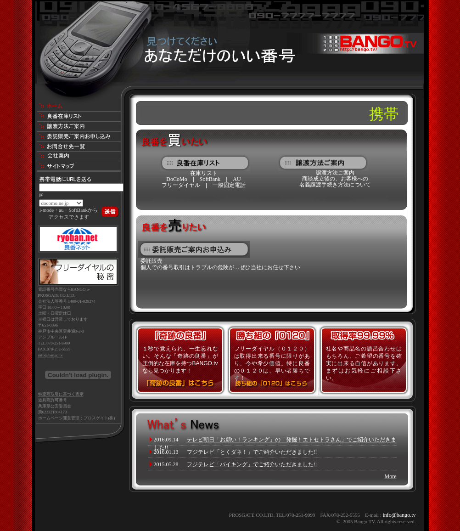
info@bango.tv (50, 355)
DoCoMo (176, 179)
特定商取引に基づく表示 (61, 394)
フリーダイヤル (181, 185)
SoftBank (210, 179)
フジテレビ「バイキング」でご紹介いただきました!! (252, 464)
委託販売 (151, 261)
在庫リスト (204, 173)
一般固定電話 (229, 185)
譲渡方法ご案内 (335, 172)
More (391, 476)
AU (237, 179)
